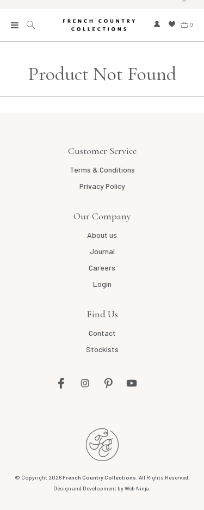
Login (102, 283)
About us (102, 234)
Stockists (102, 349)
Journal (102, 251)
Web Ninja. (138, 488)
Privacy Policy (102, 186)
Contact (102, 332)
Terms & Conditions (102, 169)
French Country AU (102, 444)
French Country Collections (98, 25)
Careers (102, 267)
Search (32, 25)
